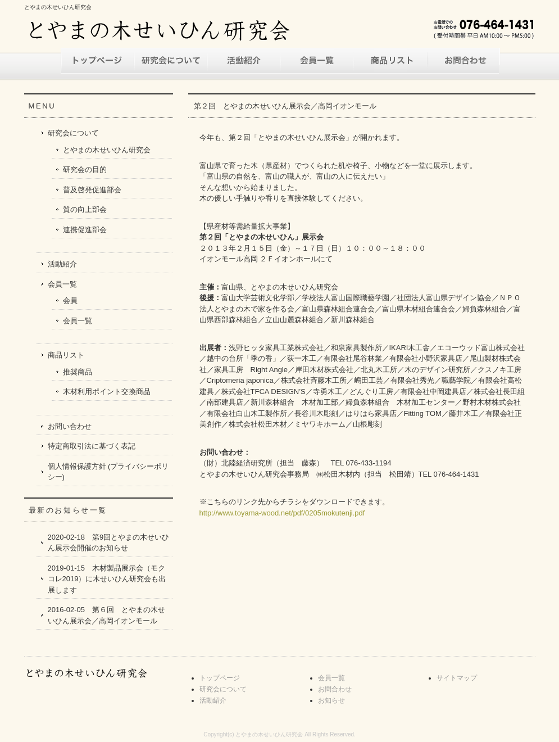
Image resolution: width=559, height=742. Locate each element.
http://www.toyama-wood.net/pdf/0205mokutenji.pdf (282, 513)
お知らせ (331, 700)
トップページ (97, 61)
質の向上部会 (85, 209)
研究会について (170, 61)
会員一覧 (316, 61)
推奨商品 (77, 372)
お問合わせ (335, 689)
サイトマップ (457, 678)
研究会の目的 (85, 169)
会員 (70, 300)
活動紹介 (243, 61)
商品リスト (389, 61)
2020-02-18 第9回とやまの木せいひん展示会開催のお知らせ (109, 543)
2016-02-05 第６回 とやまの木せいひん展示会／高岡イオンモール (107, 615)
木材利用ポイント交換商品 (107, 391)
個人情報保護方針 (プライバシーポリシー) (108, 472)
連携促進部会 (85, 229)
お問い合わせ (462, 61)
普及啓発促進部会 (92, 190)
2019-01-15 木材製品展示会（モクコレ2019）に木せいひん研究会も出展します (107, 579)
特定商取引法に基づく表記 (91, 446)
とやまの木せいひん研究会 (107, 150)
